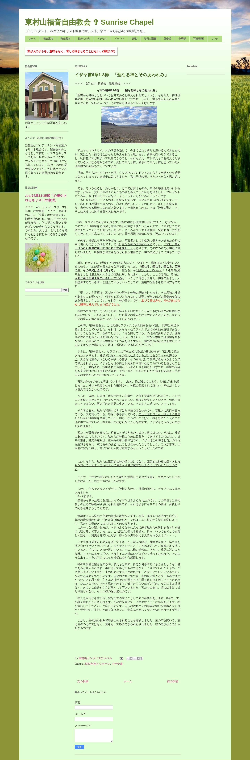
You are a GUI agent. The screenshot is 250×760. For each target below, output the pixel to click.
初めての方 (84, 38)
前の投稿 (172, 681)
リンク (214, 38)
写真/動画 (198, 38)
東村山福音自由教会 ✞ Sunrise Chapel (89, 22)
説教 (134, 38)
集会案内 (65, 38)
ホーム (32, 38)
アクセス (102, 38)
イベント (119, 38)
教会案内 (48, 38)
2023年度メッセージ (97, 663)
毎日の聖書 (150, 38)
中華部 (182, 38)
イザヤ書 (117, 663)
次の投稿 (82, 681)
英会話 (167, 38)
